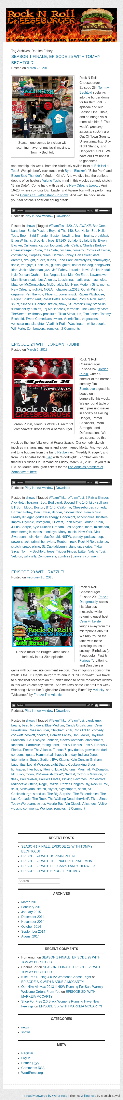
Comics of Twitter (97, 250)
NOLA (48, 289)
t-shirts (36, 309)
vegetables (90, 319)
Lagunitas (18, 764)
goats (30, 754)
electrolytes (82, 260)
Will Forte (18, 328)
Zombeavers (36, 328)
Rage (43, 784)
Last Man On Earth (74, 274)
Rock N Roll (87, 299)
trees (50, 551)
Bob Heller (82, 230)
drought (29, 260)
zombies (53, 328)
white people (96, 323)
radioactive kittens (24, 784)
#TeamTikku (58, 497)
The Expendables (86, 794)
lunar (72, 769)
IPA (54, 759)
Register (27, 1053)
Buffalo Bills (87, 240)
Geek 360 (42, 265)
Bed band (55, 502)
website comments (24, 808)
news (25, 1027)
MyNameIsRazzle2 (49, 774)
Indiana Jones (88, 754)
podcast (90, 536)
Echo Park (65, 260)
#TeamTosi (57, 226)
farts (56, 745)
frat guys (27, 265)
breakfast (101, 235)
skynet (52, 789)
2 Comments (70, 328)
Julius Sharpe (21, 527)
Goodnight (67, 517)
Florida (16, 750)
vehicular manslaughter (28, 323)
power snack (67, 294)
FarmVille (33, 745)
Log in (25, 1058)
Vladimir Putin (56, 323)
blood (28, 507)
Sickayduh (27, 789)
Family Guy (92, 512)
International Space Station (30, 759)
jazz (47, 270)
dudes (51, 260)
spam (82, 789)
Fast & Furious (71, 745)
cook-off (17, 735)
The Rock (39, 798)
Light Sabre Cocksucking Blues (73, 764)
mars (88, 527)
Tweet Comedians (39, 319)
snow (62, 304)
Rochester (69, 299)
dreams (16, 260)
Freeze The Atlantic (37, 750)
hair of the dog (82, 265)
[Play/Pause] (13, 210)
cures (47, 255)
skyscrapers (67, 789)
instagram (43, 522)
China (37, 250)
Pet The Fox (34, 294)
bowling (67, 235)
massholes (98, 279)
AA (75, 226)
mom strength (21, 532)
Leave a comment (85, 556)
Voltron (103, 803)
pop (100, 536)
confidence (19, 255)
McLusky (17, 774)
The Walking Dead (61, 798)
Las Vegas (51, 274)
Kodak (106, 270)
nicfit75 (37, 289)
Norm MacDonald (47, 536)
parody (78, 536)
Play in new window (39, 216)
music (72, 532)
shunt (15, 304)
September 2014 (33, 931)
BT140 (61, 240)
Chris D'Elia (81, 730)
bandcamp (93, 720)
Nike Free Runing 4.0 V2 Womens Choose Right (56, 977)
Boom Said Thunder (34, 235)
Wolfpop (46, 808)
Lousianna (65, 279)
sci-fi (14, 789)
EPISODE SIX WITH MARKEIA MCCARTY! (52, 982)
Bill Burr (16, 507)
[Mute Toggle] (96, 210)
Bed (43, 502)
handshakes (85, 517)
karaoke (74, 270)
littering (48, 769)
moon (30, 774)
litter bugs (34, 769)
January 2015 (31, 912)
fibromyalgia (101, 260)
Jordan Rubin (93, 522)
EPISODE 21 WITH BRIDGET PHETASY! (51, 871)
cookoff (30, 735)
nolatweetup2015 (67, 289)
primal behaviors (43, 541)
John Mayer (73, 522)
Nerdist (70, 774)
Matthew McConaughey (28, 284)
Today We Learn (23, 803)
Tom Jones (90, 314)
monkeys (50, 532)
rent (38, 299)
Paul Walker (28, 779)
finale (15, 265)
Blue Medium (54, 725)
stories (87, 546)
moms (104, 284)
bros (51, 240)
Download (63, 216)
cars (89, 725)
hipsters (102, 517)
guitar (66, 265)
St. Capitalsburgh (54, 546)
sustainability (20, 309)
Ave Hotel (18, 502)
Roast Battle (51, 299)
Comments (33, 1068)
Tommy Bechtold (33, 551)
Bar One (99, 226)
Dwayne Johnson (45, 740)
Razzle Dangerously (74, 784)
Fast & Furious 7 (95, 745)
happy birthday (65, 754)
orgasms (17, 294)
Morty (62, 532)
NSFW (66, 536)
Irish (14, 270)
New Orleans (20, 289)
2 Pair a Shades (97, 497)
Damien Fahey (62, 255)
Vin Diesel (72, 803)
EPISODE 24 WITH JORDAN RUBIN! (45, 344)
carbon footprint (50, 245)
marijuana (82, 279)
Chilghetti (57, 730)
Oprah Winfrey (91, 289)
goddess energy (47, 517)
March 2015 (30, 902)
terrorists (73, 309)
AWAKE (85, 226)
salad (101, 299)
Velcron (16, 556)
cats (66, 245)
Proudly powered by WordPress (45, 1095)
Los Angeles (47, 279)
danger (57, 512)
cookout (42, 735)
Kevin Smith (90, 270)
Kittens (64, 759)
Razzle (54, 784)
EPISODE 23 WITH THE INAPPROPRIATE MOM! (57, 861)
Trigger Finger (66, 551)
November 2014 (32, 921)
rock (73, 541)
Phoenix (51, 294)
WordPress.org (32, 1073)
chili (69, 730)
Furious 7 (59, 750)
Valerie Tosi (72, 319)
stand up (99, 304)
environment (94, 740)
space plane (31, 546)
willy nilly (30, 556)
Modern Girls (89, 284)
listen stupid (28, 279)
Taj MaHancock (54, 309)
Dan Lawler (83, 255)
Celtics (76, 245)
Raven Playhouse (91, 294)
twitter (57, 319)
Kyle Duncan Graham (26, 274)
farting (46, 745)
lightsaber (18, 769)
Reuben (62, 541)
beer (22, 230)
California (31, 245)
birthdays (36, 725)
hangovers (102, 265)
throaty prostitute (44, 314)
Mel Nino (71, 284)
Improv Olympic (22, 522)
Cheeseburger (21, 250)
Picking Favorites (74, 779)
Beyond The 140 (61, 230)
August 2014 (30, 936)
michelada (101, 527)
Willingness (88, 1095)
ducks (41, 260)
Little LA (61, 769)
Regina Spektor (22, 299)
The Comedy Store (94, 309)
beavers (33, 502)
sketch (52, 304)
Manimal (84, 769)
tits (79, 314)
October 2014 (31, 926)
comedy (78, 250)
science (102, 541)
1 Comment (76, 808)
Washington (76, 323)
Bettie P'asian (37, 230)
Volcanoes (89, 803)
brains (88, 235)
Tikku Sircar (66, 314)
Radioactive (97, 779)
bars (14, 230)
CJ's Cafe (51, 250)
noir (30, 536)
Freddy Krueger (22, 517)
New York (85, 532)
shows (30, 226)
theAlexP (82, 798)
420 (69, 226)
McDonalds (55, 284)
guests (55, 265)
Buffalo (73, 240)
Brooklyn (40, 240)
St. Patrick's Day (79, 304)
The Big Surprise (59, 794)
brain (78, 235)
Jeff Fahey (59, 270)
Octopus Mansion (89, 774)
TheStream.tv (20, 314)
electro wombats (72, 740)
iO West (57, 522)
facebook (17, 745)
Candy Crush (75, 725)
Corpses (35, 255)
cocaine (65, 250)
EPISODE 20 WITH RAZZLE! (37, 572)
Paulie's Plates (49, 779)
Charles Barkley (94, 245)
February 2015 (31, 907)
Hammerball (44, 754)
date (96, 255)
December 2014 (32, 917)
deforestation (73, 512)
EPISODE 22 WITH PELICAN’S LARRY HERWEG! (58, 866)
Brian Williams (21, 240)
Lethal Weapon (38, 764)
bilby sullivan (98, 502)
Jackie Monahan (31, 270)
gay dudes (75, 750)
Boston (55, 235)
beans (15, 725)
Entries (30, 1063)
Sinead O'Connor (33, 304)
